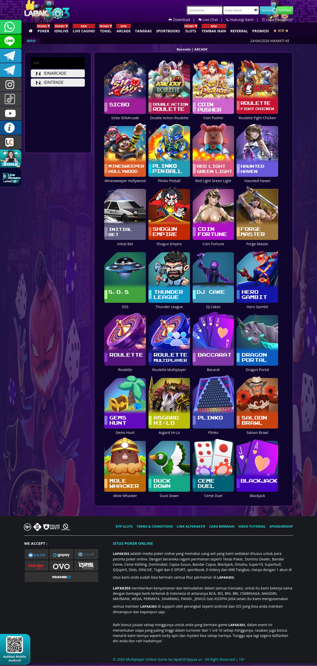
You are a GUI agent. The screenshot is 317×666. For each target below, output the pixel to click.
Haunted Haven (257, 178)
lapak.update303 (10, 84)
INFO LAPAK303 (10, 128)
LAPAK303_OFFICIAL (10, 70)
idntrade (50, 82)
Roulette (125, 367)
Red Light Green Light (213, 178)
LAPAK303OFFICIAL (10, 56)
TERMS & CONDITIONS (155, 526)
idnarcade (51, 73)
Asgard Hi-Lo (169, 430)
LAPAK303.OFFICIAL (10, 113)
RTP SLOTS (124, 526)
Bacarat (213, 367)
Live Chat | (212, 19)
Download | (183, 19)
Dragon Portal (257, 367)
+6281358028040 (10, 27)
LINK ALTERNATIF (191, 526)
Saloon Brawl (257, 430)
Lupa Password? (277, 19)
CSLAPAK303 (10, 41)
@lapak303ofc (10, 99)
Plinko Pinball (169, 178)
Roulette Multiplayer (169, 367)
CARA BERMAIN (221, 526)
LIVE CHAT (10, 142)
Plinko (213, 430)
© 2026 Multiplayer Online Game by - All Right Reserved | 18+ (179, 659)
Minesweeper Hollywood (125, 178)
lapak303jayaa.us (187, 659)
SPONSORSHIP (281, 526)
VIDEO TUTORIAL (252, 526)
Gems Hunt (125, 430)
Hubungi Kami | (244, 19)
